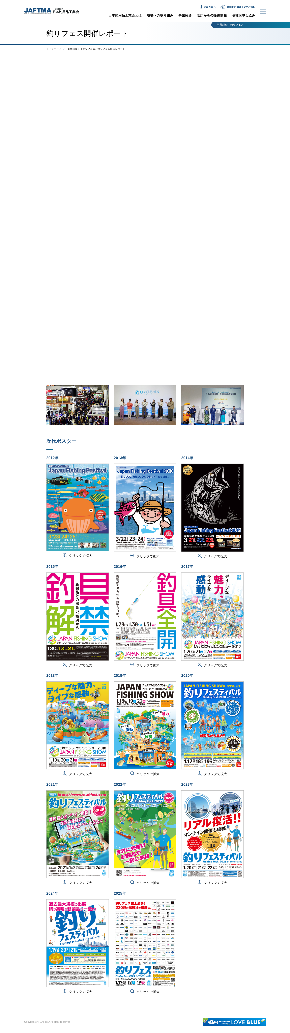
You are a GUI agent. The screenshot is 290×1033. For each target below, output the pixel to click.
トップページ (53, 49)
